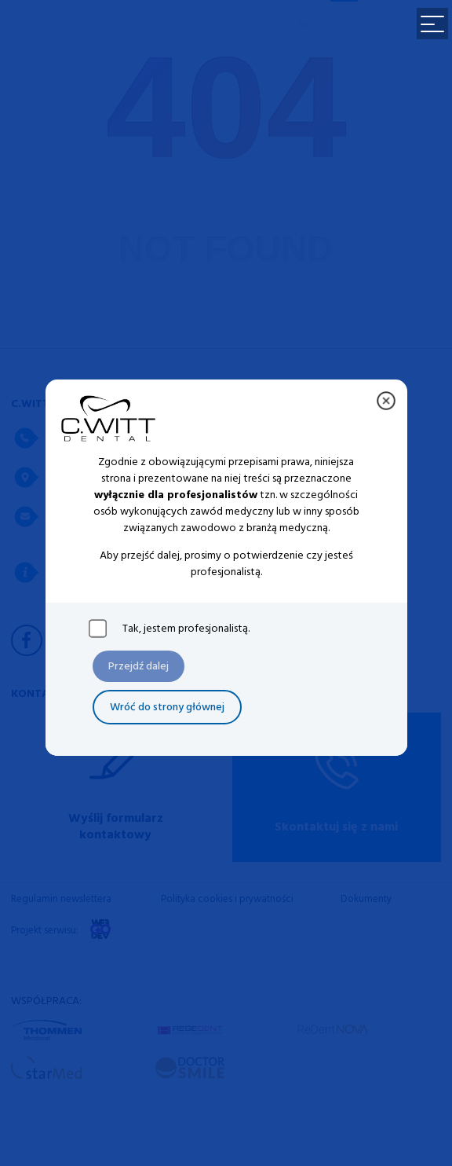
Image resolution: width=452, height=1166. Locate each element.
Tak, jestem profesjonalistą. (186, 628)
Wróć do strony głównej (167, 707)
